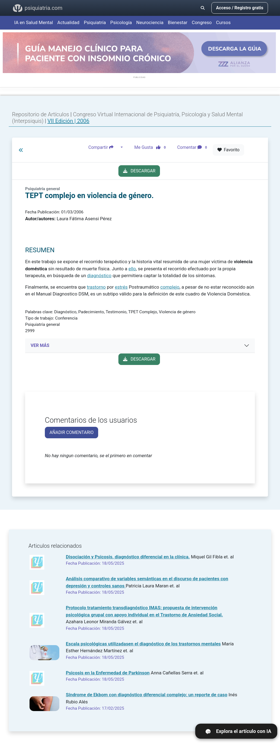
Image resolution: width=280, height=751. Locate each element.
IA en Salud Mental (33, 22)
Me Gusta (151, 147)
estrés (121, 287)
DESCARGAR (139, 170)
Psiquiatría (95, 22)
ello (132, 268)
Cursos (223, 22)
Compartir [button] (103, 147)
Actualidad (68, 22)
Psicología (121, 22)
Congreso (202, 22)
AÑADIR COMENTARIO (71, 432)
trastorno (96, 287)
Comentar (193, 147)
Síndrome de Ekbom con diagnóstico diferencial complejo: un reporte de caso (147, 694)
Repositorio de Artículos (40, 114)
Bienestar (178, 22)
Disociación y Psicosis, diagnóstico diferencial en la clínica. (128, 556)
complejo (169, 287)
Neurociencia (150, 22)
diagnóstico (99, 275)
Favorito (228, 149)
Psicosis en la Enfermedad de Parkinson (108, 672)
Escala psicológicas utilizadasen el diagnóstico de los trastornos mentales (143, 643)
